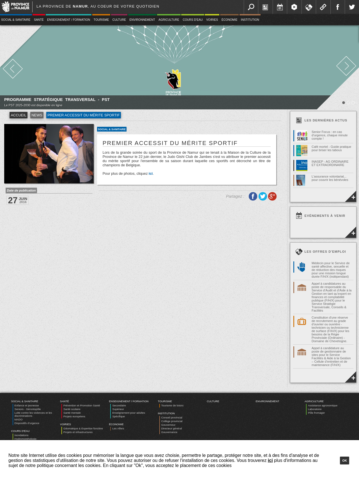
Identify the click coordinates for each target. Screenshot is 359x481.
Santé (39, 19)
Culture (119, 19)
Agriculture (168, 19)
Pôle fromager (316, 412)
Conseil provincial (171, 417)
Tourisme (101, 19)
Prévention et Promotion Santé (81, 405)
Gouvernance (169, 432)
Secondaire (119, 405)
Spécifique (118, 416)
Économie (230, 19)
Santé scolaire (71, 409)
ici (151, 173)
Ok (344, 460)
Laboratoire (315, 409)
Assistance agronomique (322, 405)
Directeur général (171, 428)
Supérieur (118, 409)
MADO (19, 419)
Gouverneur (168, 424)
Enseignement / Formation (68, 19)
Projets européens (74, 416)
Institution (250, 19)
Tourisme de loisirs (172, 405)
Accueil (18, 115)
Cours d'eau (192, 19)
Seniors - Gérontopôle (28, 409)
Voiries (212, 19)
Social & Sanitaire (112, 129)
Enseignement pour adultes (128, 412)
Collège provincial (172, 421)
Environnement (142, 19)
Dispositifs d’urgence (27, 423)
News (36, 115)
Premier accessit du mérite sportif (83, 115)
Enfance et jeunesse (27, 405)
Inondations (22, 435)
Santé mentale (72, 412)
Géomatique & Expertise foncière (83, 428)
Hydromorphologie (25, 438)
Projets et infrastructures (78, 432)
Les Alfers (118, 428)
